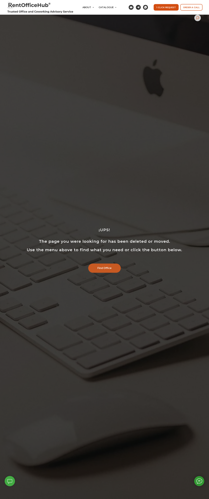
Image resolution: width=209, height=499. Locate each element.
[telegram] (138, 7)
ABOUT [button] (87, 7)
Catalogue (106, 7)
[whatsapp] (145, 7)
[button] (191, 7)
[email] (131, 7)
